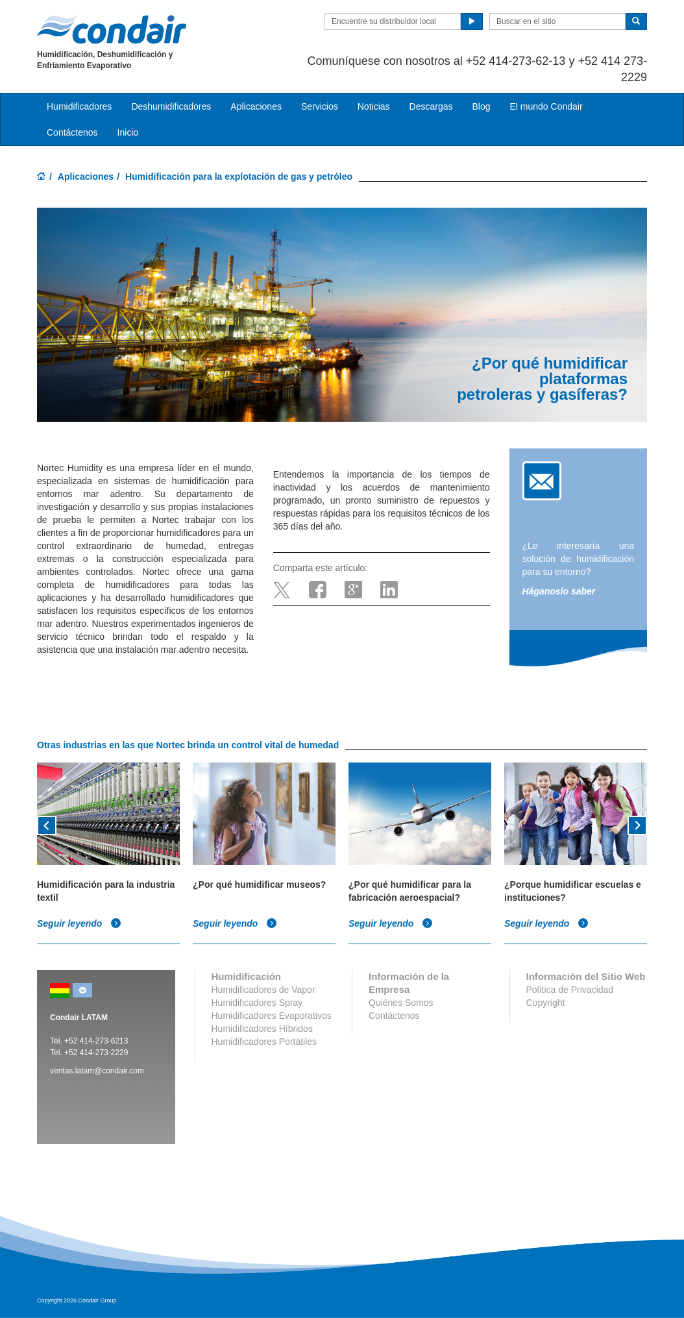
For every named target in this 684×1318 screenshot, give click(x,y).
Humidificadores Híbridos (262, 1028)
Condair (111, 29)
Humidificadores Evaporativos (272, 1015)
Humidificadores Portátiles (264, 1041)
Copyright (545, 1002)
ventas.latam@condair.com (97, 1070)
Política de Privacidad (570, 989)
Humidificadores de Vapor (263, 989)
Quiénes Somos (401, 1002)
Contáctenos (72, 132)
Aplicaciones (86, 176)
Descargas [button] (431, 106)
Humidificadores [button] (79, 106)
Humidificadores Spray (257, 1002)
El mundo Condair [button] (545, 106)
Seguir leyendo (79, 924)
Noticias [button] (374, 106)
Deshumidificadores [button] (171, 106)
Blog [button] (481, 106)
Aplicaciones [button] (256, 106)
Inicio (128, 132)
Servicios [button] (319, 106)
